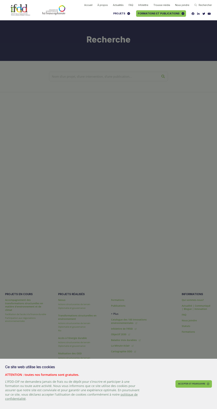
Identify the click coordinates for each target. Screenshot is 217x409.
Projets (121, 13)
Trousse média (161, 5)
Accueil (88, 5)
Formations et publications (161, 13)
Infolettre (143, 5)
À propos (102, 5)
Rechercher (203, 5)
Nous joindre (182, 5)
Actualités (118, 5)
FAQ (131, 5)
